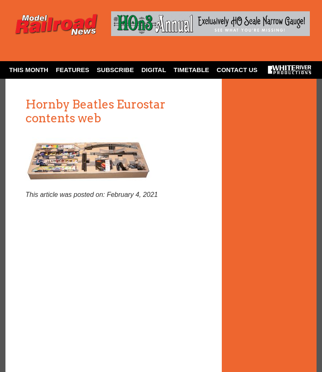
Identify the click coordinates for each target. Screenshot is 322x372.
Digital (153, 69)
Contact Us (237, 69)
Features (72, 69)
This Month (28, 69)
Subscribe (115, 69)
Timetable (191, 69)
